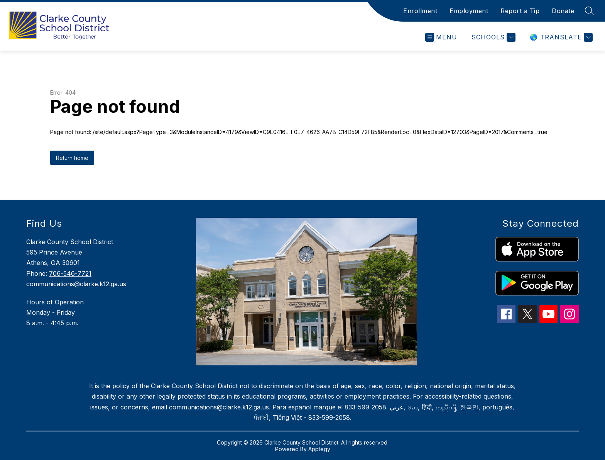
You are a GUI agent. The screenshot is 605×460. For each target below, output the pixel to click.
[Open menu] (441, 37)
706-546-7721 (70, 273)
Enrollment (420, 11)
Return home (72, 157)
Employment (469, 11)
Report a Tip (519, 11)
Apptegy (319, 449)
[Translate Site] (560, 37)
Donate (563, 11)
